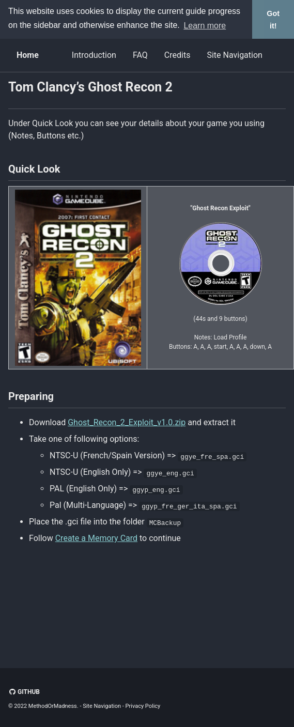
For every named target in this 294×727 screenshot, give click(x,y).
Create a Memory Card (96, 538)
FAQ (140, 55)
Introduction (94, 55)
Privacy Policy (143, 706)
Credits (177, 55)
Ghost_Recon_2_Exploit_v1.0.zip (126, 422)
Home (28, 55)
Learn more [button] (204, 25)
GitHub (24, 691)
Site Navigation (234, 55)
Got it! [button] (273, 19)
